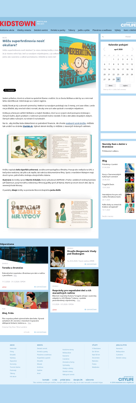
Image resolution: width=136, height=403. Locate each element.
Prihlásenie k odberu (110, 151)
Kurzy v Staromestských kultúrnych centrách (111, 175)
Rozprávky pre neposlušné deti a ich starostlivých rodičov (71, 291)
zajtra (125, 85)
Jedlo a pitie (84, 30)
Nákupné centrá (68, 374)
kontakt (45, 379)
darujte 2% (77, 379)
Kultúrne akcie (7, 30)
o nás (54, 379)
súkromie (90, 379)
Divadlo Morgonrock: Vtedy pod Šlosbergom (81, 252)
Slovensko (96, 358)
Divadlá (12, 355)
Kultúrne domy (68, 349)
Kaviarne (66, 356)
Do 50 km (95, 351)
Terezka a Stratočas (12, 267)
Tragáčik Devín (108, 184)
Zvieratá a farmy (68, 362)
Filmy (12, 351)
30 (118, 79)
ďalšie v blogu (107, 216)
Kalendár (13, 348)
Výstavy (13, 358)
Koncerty (13, 364)
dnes (110, 85)
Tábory (71, 30)
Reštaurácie (67, 353)
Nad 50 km (96, 355)
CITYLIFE (26, 332)
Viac (15, 275)
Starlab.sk (28, 126)
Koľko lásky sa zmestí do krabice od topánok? (111, 205)
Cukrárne (66, 359)
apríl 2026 (118, 49)
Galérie (39, 370)
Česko (94, 364)
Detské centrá (41, 30)
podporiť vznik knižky (76, 123)
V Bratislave (96, 348)
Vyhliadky (66, 365)
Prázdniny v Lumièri (110, 164)
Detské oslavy (68, 371)
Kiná (38, 373)
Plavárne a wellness (102, 30)
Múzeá (39, 364)
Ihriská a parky (58, 30)
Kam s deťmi (130, 30)
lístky (4, 287)
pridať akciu (65, 379)
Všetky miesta (24, 30)
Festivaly (13, 370)
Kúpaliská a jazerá (43, 358)
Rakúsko (95, 361)
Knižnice (40, 367)
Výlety (118, 30)
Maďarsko (95, 367)
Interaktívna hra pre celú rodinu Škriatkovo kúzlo (112, 195)
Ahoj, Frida (8, 313)
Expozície (13, 361)
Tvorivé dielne (15, 367)
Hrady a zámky (68, 368)
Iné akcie (13, 376)
